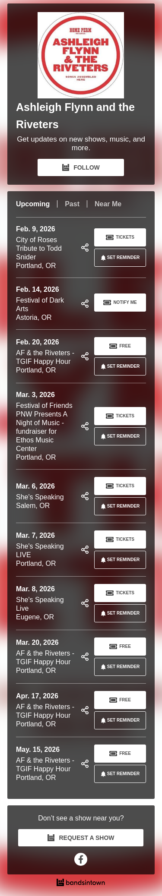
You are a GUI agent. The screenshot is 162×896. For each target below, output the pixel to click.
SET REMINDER (119, 257)
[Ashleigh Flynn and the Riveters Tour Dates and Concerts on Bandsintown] (81, 883)
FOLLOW (81, 167)
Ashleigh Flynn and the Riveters (75, 115)
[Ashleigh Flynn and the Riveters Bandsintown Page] (81, 55)
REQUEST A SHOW (81, 837)
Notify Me (120, 302)
